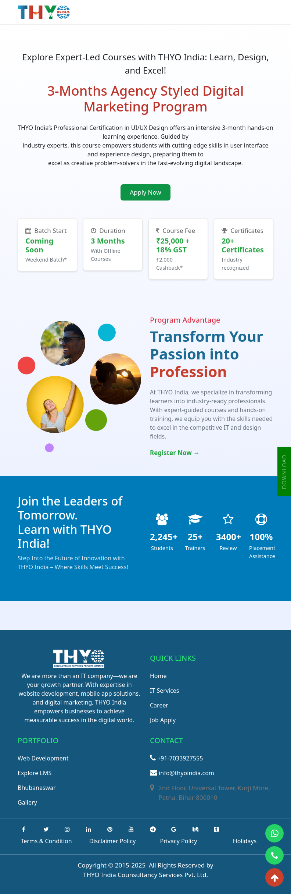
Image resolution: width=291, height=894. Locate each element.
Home (158, 676)
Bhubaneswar (37, 788)
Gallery (27, 802)
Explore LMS (34, 773)
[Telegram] (153, 829)
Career (159, 705)
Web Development (43, 758)
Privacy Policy (178, 841)
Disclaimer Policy (112, 841)
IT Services (164, 691)
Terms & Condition (46, 841)
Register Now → (175, 452)
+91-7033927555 (176, 758)
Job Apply (163, 720)
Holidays (244, 841)
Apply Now (145, 192)
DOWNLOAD (284, 471)
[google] (173, 829)
